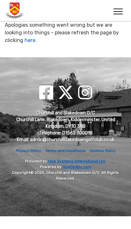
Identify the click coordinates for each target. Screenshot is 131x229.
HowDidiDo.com (76, 167)
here (30, 40)
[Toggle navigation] (118, 10)
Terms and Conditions (65, 151)
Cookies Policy (103, 151)
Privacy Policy (28, 151)
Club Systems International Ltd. (77, 161)
